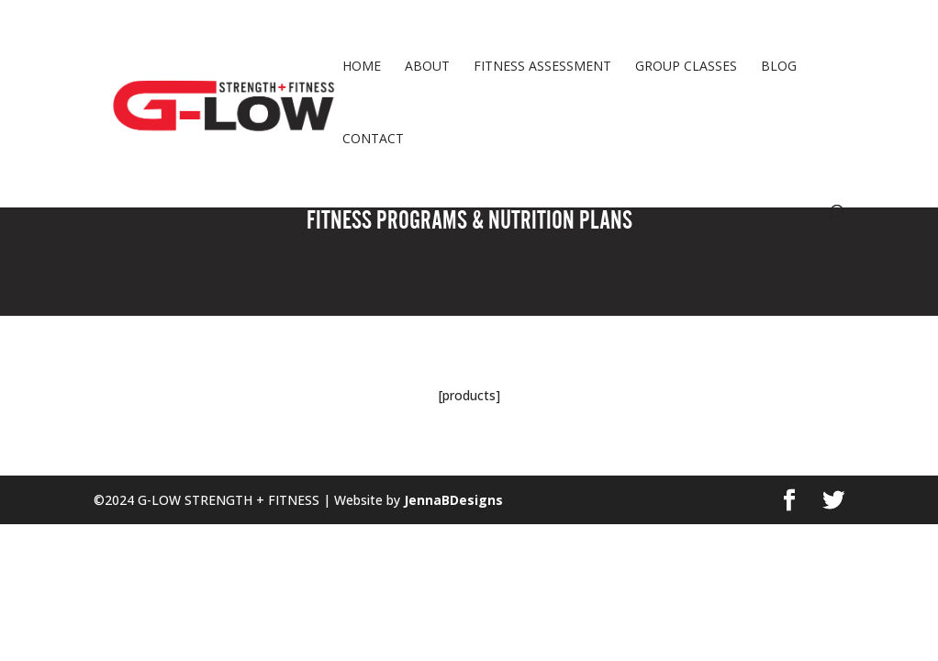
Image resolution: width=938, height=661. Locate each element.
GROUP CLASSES (686, 67)
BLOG (779, 67)
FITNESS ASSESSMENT (542, 67)
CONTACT (373, 139)
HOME (361, 67)
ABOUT (427, 67)
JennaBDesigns (451, 500)
